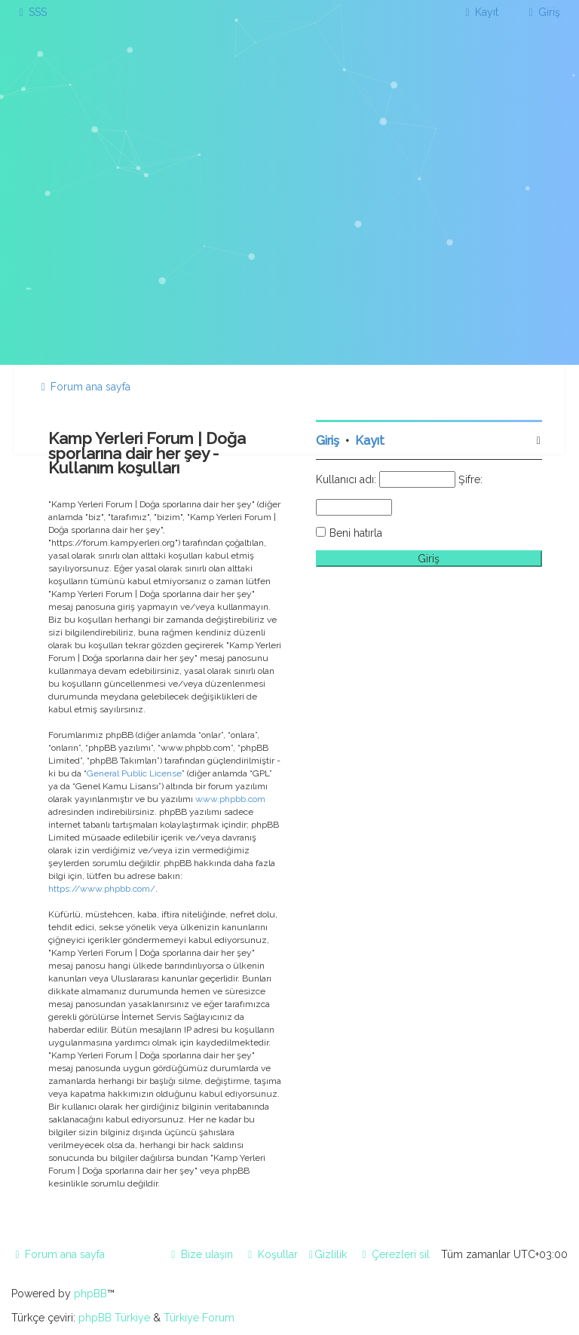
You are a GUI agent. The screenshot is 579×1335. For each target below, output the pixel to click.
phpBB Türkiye (114, 1318)
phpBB (90, 1294)
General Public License (134, 773)
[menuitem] (31, 12)
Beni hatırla (355, 533)
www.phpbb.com (230, 799)
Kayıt (369, 440)
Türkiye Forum (199, 1318)
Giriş (327, 440)
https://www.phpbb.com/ (101, 888)
